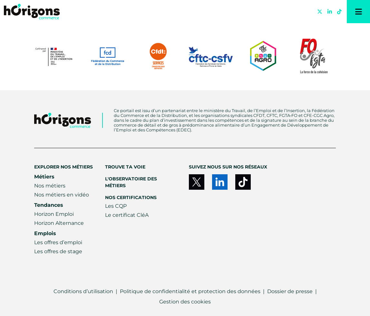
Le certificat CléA (127, 215)
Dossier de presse (290, 291)
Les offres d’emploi (58, 242)
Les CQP (116, 206)
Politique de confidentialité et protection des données (190, 291)
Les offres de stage (58, 251)
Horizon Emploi (54, 214)
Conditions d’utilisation (83, 291)
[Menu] (358, 11)
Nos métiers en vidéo (61, 195)
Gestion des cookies (185, 302)
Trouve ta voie (125, 167)
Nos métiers (49, 186)
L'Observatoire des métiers (131, 182)
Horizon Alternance (59, 223)
